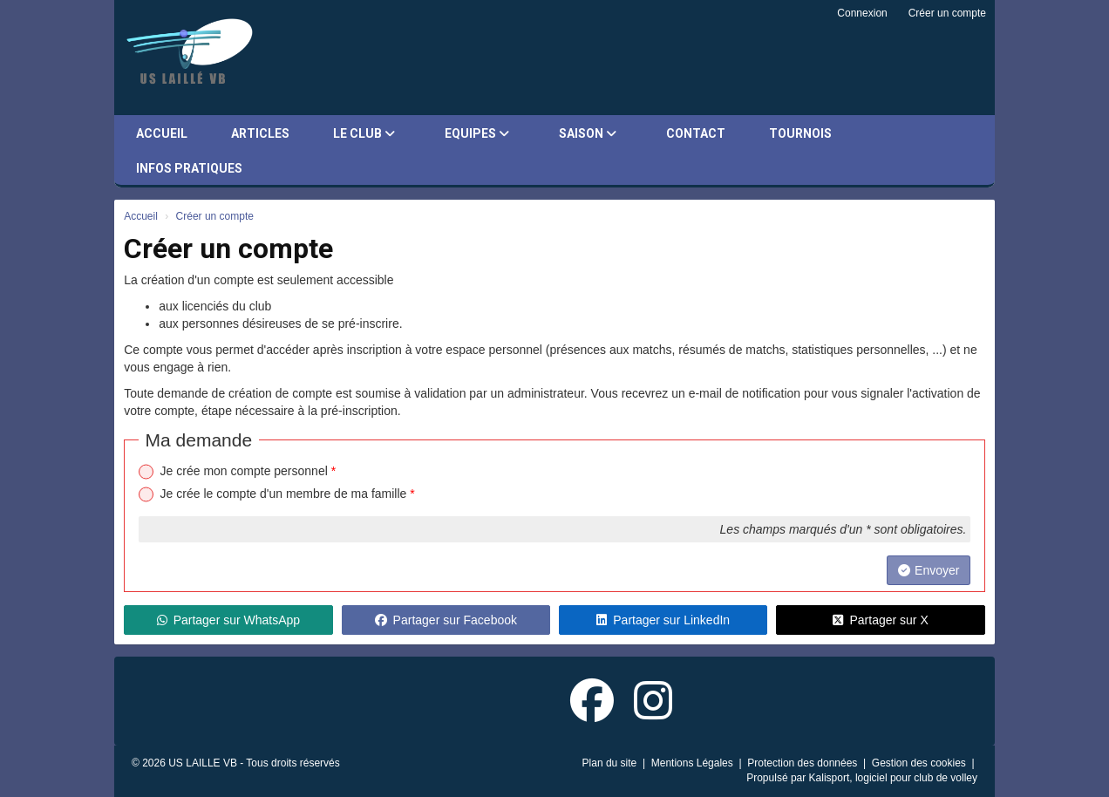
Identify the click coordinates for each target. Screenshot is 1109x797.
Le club (364, 133)
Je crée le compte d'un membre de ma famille (287, 494)
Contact (695, 133)
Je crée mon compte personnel (248, 471)
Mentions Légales (693, 763)
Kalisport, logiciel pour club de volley (893, 778)
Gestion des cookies (920, 763)
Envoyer (928, 570)
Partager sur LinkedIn (663, 620)
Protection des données (803, 763)
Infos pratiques (189, 168)
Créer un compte (947, 13)
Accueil (161, 133)
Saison (587, 133)
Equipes (477, 133)
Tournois (800, 133)
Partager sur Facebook (446, 620)
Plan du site (611, 763)
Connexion (862, 13)
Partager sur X (880, 620)
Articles (260, 133)
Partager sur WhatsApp (229, 620)
